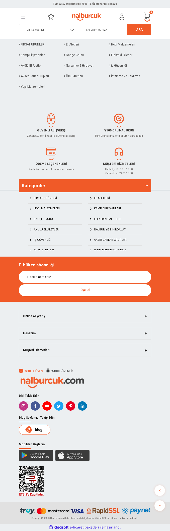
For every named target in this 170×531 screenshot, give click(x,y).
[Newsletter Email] (85, 277)
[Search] (114, 29)
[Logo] (86, 17)
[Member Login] (122, 17)
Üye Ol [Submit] (85, 290)
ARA (139, 29)
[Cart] (147, 17)
